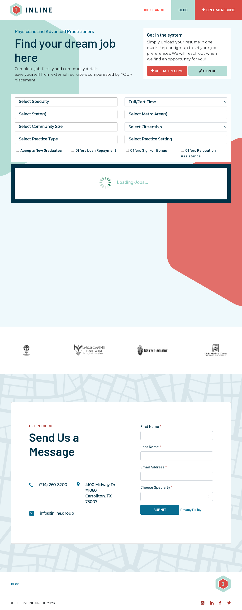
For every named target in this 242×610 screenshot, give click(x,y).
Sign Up (207, 70)
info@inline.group (57, 513)
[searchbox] (66, 102)
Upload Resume (218, 10)
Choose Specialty (156, 487)
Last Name (150, 446)
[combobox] (66, 101)
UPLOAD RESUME (167, 70)
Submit (159, 509)
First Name (150, 426)
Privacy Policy (190, 510)
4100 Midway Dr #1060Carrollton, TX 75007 (100, 493)
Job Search (153, 10)
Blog (183, 10)
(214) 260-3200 (53, 485)
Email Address (153, 467)
